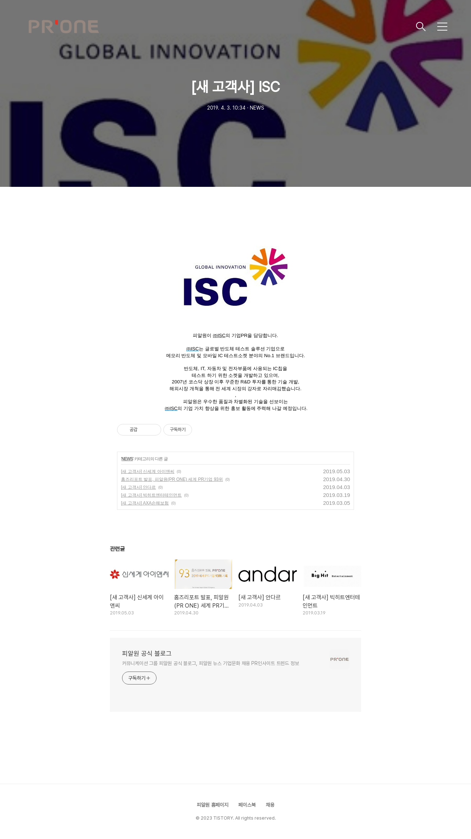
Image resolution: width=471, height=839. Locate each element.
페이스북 (247, 805)
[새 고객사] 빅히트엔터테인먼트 (151, 495)
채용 (270, 805)
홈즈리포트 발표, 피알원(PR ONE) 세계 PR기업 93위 (172, 479)
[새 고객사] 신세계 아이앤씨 (147, 471)
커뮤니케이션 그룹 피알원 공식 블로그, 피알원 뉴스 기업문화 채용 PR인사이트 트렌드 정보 (210, 663)
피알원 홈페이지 (212, 805)
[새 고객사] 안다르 (138, 487)
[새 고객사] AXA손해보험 (145, 503)
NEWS (127, 458)
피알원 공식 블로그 (147, 653)
